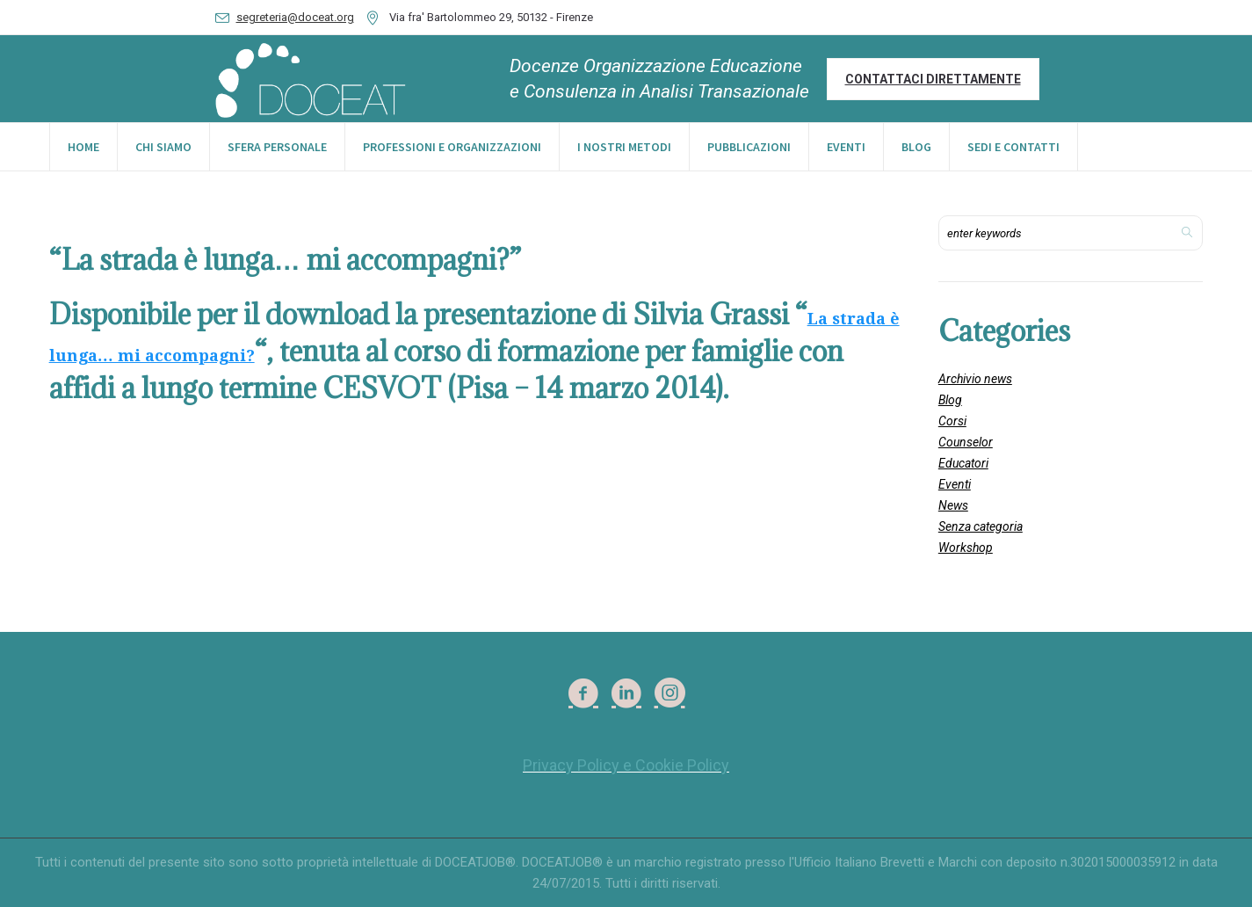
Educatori (963, 463)
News (953, 505)
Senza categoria (980, 526)
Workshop (965, 548)
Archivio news (975, 379)
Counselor (965, 442)
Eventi (954, 484)
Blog (950, 400)
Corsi (952, 421)
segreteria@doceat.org (295, 17)
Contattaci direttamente (933, 79)
